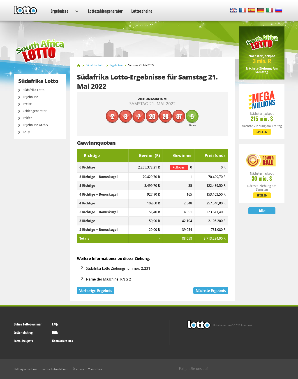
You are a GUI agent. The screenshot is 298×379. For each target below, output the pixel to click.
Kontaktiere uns (62, 340)
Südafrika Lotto (33, 90)
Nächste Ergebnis (211, 290)
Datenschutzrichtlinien (55, 369)
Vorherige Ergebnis (95, 290)
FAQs (26, 132)
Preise (27, 104)
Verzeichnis (95, 369)
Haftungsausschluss (25, 369)
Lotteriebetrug (23, 332)
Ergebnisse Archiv (35, 125)
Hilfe (55, 332)
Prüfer (27, 118)
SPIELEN (261, 132)
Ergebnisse (64, 11)
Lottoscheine (141, 11)
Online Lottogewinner (28, 324)
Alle (262, 210)
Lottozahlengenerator (105, 11)
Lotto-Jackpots (23, 340)
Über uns (78, 369)
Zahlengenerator (35, 111)
